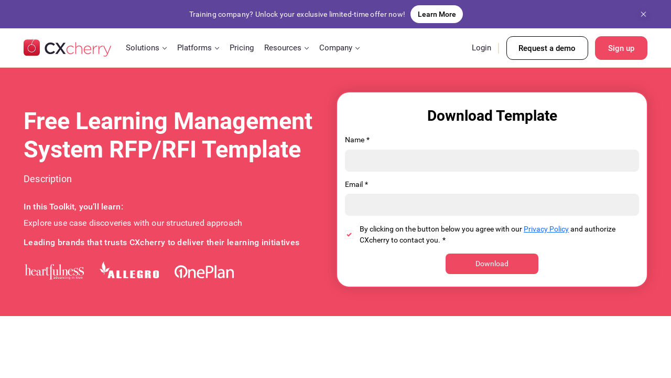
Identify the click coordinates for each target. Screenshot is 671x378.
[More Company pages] (357, 48)
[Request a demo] (547, 48)
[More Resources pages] (307, 48)
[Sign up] (621, 48)
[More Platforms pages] (217, 48)
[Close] (643, 14)
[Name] (488, 160)
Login (481, 47)
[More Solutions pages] (165, 48)
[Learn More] (436, 14)
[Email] (488, 204)
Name (357, 140)
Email (356, 185)
